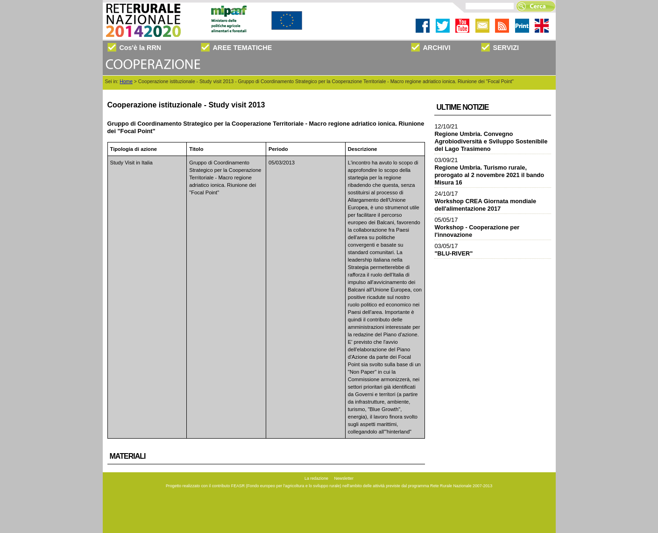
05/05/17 (477, 227)
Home (126, 81)
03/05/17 (454, 249)
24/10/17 (486, 201)
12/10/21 (491, 137)
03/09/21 (490, 171)
